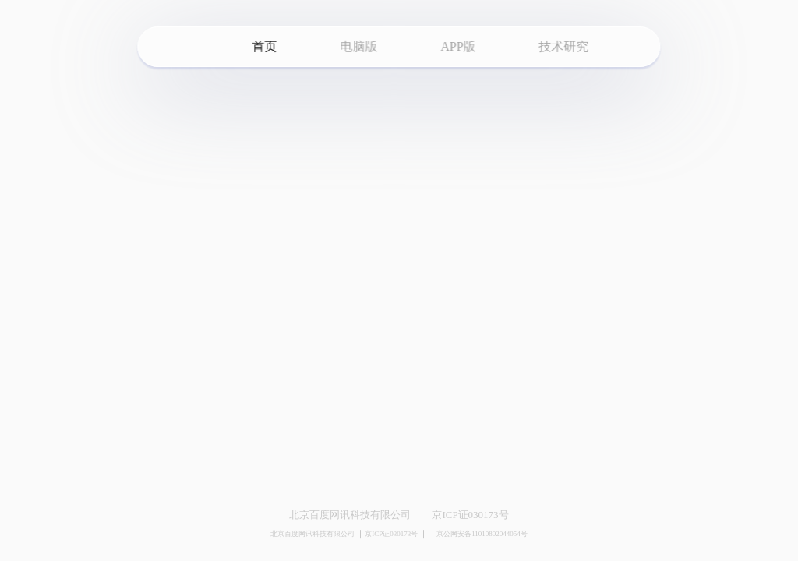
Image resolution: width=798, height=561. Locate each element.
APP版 (457, 46)
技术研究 (564, 46)
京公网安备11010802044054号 (478, 534)
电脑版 (358, 46)
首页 (264, 46)
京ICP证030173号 (470, 514)
